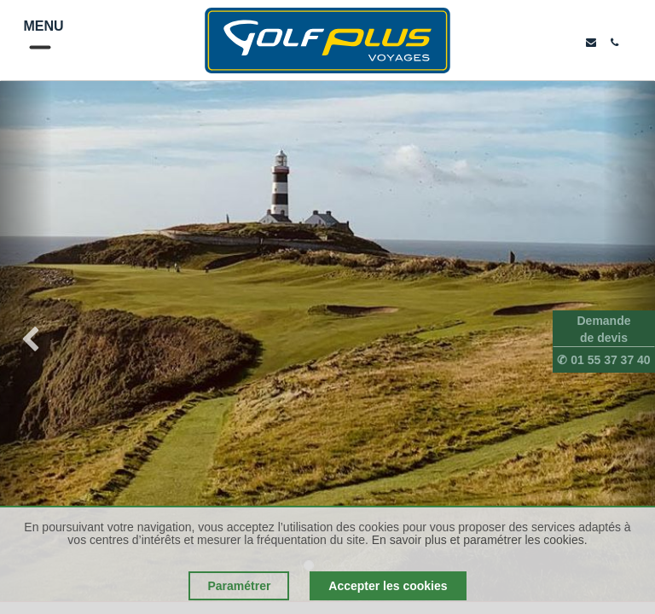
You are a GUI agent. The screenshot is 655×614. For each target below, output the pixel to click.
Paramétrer (238, 586)
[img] (26, 341)
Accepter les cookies (387, 586)
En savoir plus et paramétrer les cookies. (480, 540)
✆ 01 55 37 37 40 (603, 360)
